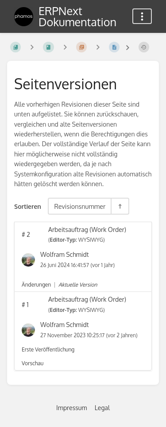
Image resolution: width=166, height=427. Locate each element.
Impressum (71, 407)
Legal (102, 407)
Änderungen (36, 284)
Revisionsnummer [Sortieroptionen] (79, 206)
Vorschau (32, 363)
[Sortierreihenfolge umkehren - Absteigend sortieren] (119, 206)
